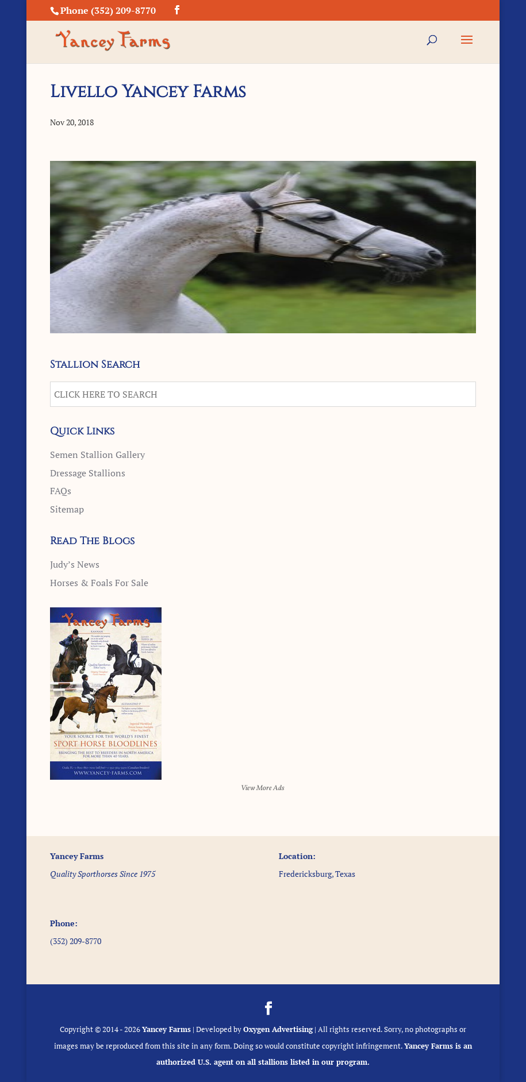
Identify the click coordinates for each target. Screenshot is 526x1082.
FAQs (60, 490)
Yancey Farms (166, 1029)
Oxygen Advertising (278, 1029)
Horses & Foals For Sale (99, 582)
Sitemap (67, 509)
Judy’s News (74, 564)
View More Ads (263, 788)
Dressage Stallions (87, 473)
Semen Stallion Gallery (97, 454)
